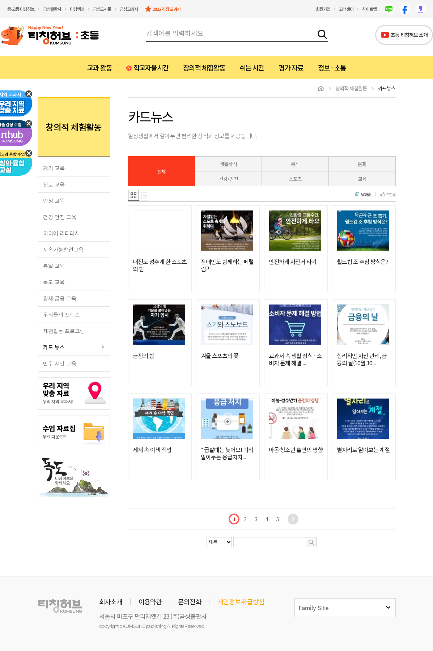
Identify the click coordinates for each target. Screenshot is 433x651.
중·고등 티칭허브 (20, 9)
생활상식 (228, 163)
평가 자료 (291, 67)
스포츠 (295, 178)
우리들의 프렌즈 (61, 314)
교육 (362, 178)
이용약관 (150, 601)
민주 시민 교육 (59, 363)
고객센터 (346, 9)
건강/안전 (228, 178)
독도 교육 (54, 282)
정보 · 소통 (332, 67)
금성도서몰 (102, 9)
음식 (295, 163)
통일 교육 (54, 265)
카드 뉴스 (54, 347)
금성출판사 (52, 9)
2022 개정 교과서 (166, 9)
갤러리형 (133, 195)
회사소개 (111, 601)
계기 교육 (54, 168)
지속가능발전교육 (63, 249)
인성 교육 (54, 200)
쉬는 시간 (251, 67)
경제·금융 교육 (59, 298)
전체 (161, 171)
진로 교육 (54, 184)
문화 (362, 163)
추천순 (391, 194)
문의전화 (189, 601)
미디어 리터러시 (61, 233)
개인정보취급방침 (240, 601)
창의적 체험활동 (204, 67)
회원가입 (323, 9)
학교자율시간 (150, 67)
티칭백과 (77, 9)
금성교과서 (129, 9)
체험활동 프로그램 (64, 331)
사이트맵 (369, 9)
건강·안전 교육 (59, 217)
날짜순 (366, 194)
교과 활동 (99, 67)
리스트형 (144, 195)
